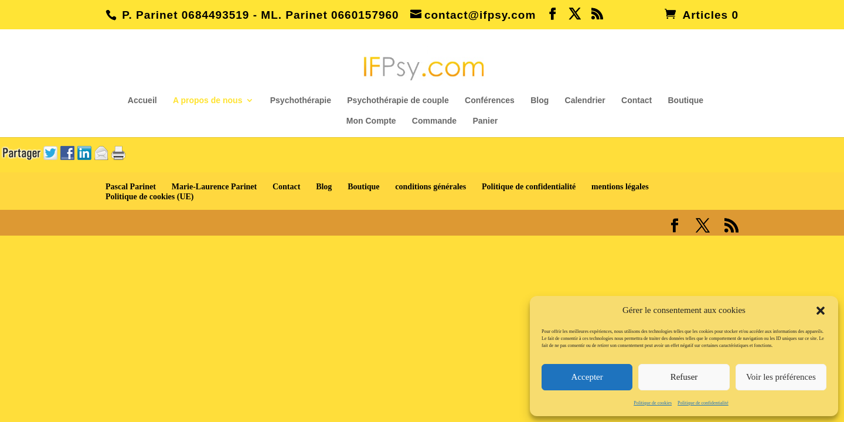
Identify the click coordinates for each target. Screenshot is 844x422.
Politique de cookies (653, 403)
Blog (539, 100)
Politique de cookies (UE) (150, 196)
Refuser (684, 377)
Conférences (490, 100)
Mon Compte (371, 121)
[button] (820, 310)
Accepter (587, 377)
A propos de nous (207, 100)
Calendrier (585, 100)
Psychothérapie (300, 100)
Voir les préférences (781, 377)
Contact (636, 100)
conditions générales (430, 186)
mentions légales (620, 186)
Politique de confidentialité (703, 403)
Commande (434, 121)
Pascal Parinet (131, 186)
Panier (485, 121)
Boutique (685, 100)
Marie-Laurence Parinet (214, 186)
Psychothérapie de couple (398, 100)
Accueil (142, 100)
